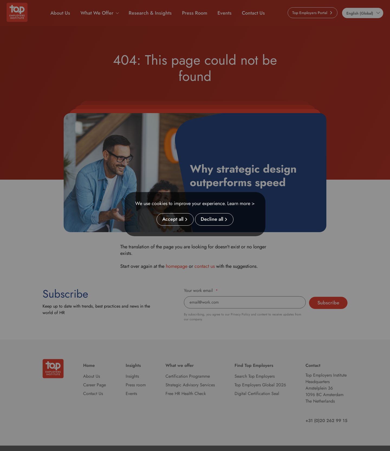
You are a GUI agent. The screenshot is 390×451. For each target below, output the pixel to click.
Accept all (172, 219)
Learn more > (241, 203)
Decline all (212, 219)
